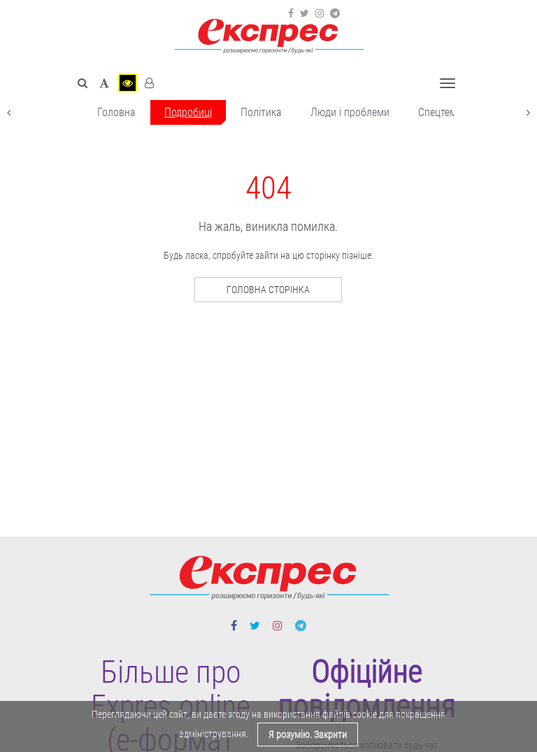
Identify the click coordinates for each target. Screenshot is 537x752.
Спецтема (440, 112)
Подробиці (188, 112)
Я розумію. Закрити (307, 734)
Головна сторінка (268, 289)
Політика (261, 112)
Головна (116, 112)
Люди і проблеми (349, 112)
